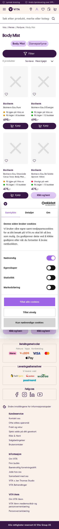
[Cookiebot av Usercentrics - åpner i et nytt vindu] (42, 204)
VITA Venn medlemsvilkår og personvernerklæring (23, 505)
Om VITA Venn (16, 499)
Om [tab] (48, 212)
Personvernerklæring (19, 511)
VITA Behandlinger (18, 485)
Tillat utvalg (29, 312)
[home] (14, 9)
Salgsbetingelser (17, 440)
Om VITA (13, 459)
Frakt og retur (15, 427)
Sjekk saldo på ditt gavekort (22, 431)
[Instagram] (24, 394)
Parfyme (20, 27)
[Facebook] (16, 394)
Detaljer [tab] (29, 212)
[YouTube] (39, 394)
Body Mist (30, 27)
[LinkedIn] (32, 394)
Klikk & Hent (15, 436)
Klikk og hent (43, 195)
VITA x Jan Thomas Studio (21, 480)
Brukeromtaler (16, 444)
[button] (53, 19)
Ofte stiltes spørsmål (19, 423)
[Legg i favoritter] (6, 94)
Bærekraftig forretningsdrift (22, 467)
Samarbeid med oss (18, 476)
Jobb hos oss (15, 472)
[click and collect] (49, 9)
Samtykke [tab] (10, 212)
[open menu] (4, 9)
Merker (11, 27)
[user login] (37, 9)
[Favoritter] (43, 9)
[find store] (31, 9)
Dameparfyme (38, 43)
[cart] (55, 9)
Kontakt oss (14, 418)
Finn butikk (14, 463)
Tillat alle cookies (29, 301)
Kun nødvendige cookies (30, 322)
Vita (4, 27)
